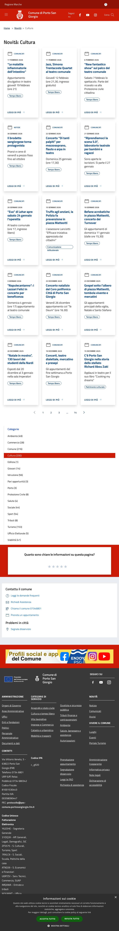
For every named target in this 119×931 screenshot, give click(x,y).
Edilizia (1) (13, 462)
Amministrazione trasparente (98, 762)
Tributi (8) (13, 520)
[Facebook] (79, 15)
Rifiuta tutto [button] (72, 918)
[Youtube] (86, 15)
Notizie (13, 127)
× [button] (115, 897)
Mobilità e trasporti (41, 736)
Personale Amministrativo (10, 735)
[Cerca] (112, 15)
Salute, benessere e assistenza (70, 733)
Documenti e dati (11, 743)
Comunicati (15, 53)
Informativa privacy (99, 769)
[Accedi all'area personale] (105, 4)
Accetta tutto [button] (47, 919)
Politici (5, 728)
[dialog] (59, 912)
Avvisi (92, 716)
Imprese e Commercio (42, 725)
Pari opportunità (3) (18, 481)
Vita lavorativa (38, 719)
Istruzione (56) (15, 475)
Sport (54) (13, 514)
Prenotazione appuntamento (68, 762)
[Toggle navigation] (6, 14)
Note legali (95, 775)
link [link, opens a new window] (89, 912)
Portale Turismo (97, 743)
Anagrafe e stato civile (43, 708)
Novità (17, 28)
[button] (59, 925)
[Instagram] (94, 15)
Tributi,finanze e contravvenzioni (68, 717)
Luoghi (92, 732)
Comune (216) (15, 449)
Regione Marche (13, 4)
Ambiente (65, 725)
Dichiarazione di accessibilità (97, 783)
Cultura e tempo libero (43, 713)
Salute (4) (13, 501)
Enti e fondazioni (11, 722)
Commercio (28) (16, 442)
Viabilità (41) (14, 540)
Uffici (4, 716)
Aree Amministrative (13, 711)
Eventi (92, 737)
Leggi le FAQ (66, 779)
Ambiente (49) (15, 436)
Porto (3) (12, 488)
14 (75, 412)
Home (7, 28)
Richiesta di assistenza (72, 785)
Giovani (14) (14, 468)
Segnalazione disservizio (67, 772)
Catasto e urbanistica (42, 730)
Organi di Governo (11, 705)
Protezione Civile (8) (18, 494)
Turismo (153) (15, 527)
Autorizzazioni (67, 740)
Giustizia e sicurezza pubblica (71, 708)
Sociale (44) (14, 507)
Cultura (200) (15, 455)
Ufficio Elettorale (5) (18, 533)
